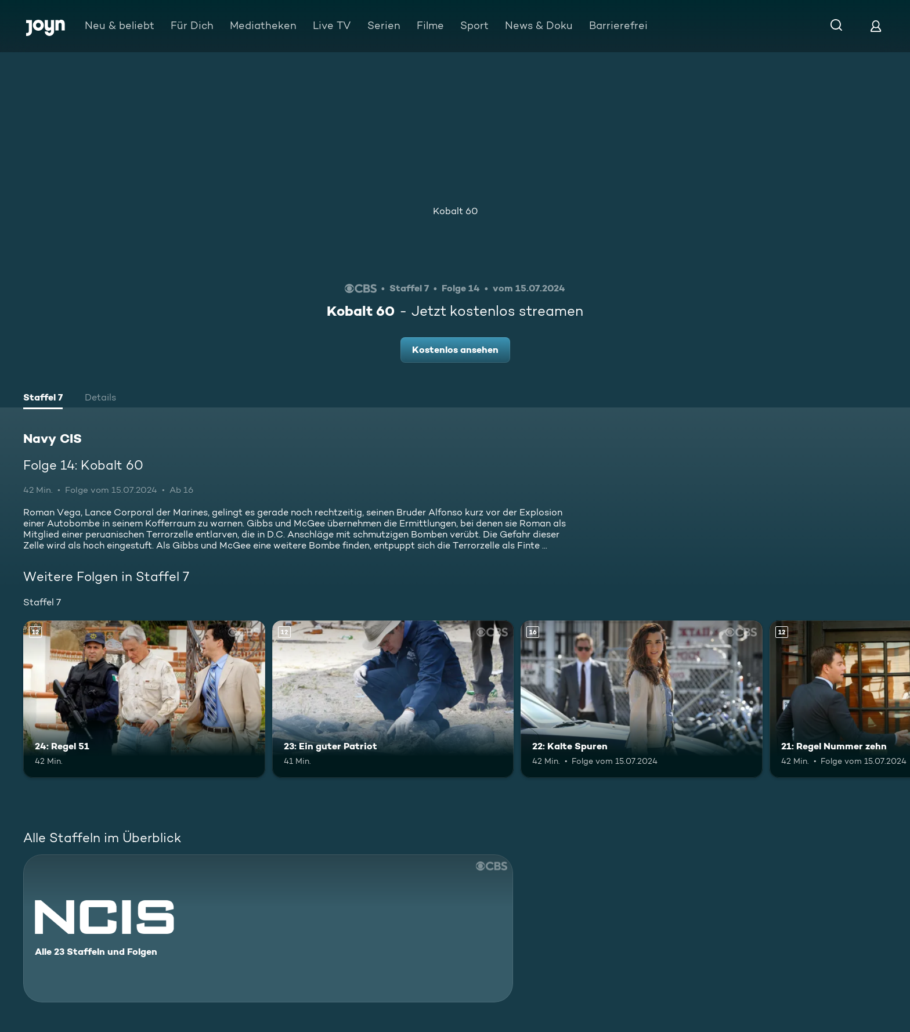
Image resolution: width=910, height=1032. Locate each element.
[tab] (43, 398)
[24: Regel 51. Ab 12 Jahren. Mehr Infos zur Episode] (144, 699)
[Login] (875, 26)
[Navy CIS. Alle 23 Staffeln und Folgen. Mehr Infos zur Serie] (268, 928)
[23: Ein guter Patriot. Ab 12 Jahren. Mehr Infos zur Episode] (393, 699)
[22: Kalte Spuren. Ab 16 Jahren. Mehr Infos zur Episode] (642, 699)
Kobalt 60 (455, 210)
